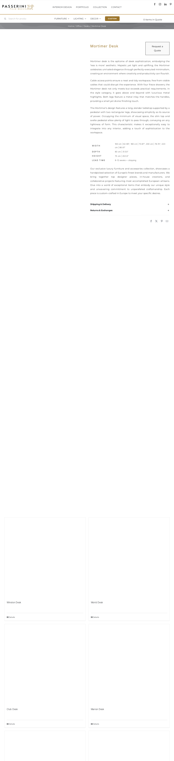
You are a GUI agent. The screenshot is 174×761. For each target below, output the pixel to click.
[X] (156, 221)
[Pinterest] (161, 221)
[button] (130, 204)
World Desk (97, 602)
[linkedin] (165, 4)
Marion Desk (97, 709)
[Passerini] (18, 5)
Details (12, 617)
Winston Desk (14, 602)
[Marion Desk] (129, 664)
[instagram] (160, 4)
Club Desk (12, 709)
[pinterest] (170, 4)
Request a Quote (157, 48)
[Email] (167, 221)
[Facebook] (151, 221)
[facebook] (155, 4)
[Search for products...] (16, 19)
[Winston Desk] (45, 557)
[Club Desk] (45, 664)
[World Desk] (129, 557)
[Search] (5, 19)
